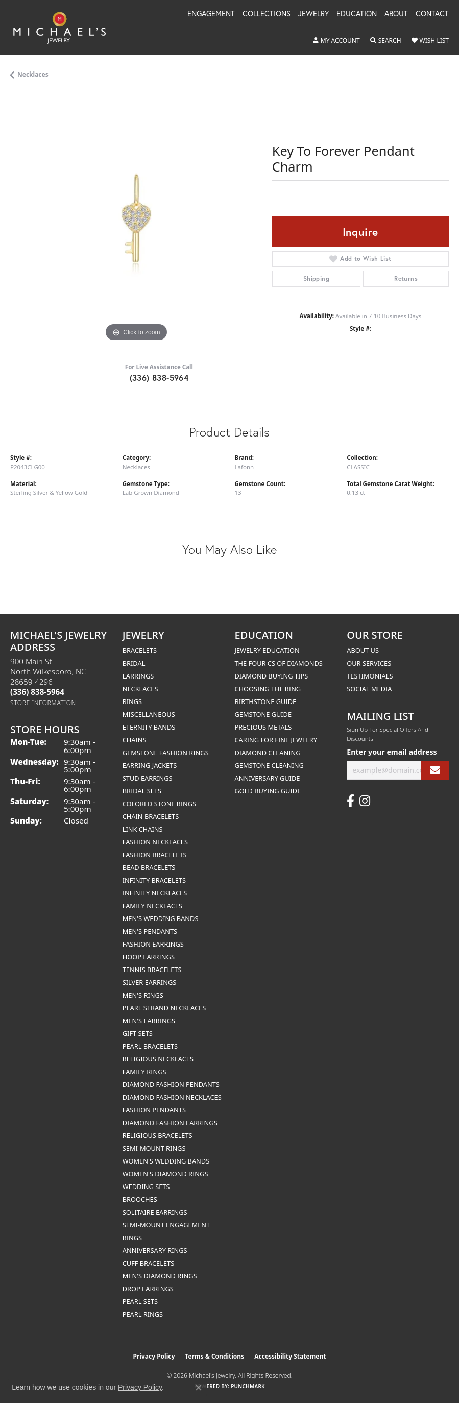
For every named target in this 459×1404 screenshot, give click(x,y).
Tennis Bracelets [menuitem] (152, 969)
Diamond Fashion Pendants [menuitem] (171, 1084)
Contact (432, 14)
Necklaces (33, 74)
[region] (136, 219)
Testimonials (370, 676)
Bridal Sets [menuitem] (142, 790)
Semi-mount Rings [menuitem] (154, 1148)
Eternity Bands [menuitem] (149, 727)
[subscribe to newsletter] (435, 770)
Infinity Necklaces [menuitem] (155, 893)
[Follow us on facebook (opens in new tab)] (350, 801)
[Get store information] (43, 702)
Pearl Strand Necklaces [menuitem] (164, 1007)
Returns (406, 278)
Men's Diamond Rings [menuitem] (160, 1275)
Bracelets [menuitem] (140, 650)
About (396, 14)
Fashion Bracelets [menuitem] (155, 854)
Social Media (369, 688)
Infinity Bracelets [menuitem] (154, 880)
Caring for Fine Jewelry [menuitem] (276, 739)
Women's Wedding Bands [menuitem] (166, 1161)
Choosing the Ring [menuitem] (268, 688)
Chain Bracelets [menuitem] (151, 816)
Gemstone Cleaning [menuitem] (269, 765)
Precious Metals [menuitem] (263, 727)
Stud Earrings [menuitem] (148, 778)
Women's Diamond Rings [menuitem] (165, 1173)
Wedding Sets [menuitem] (146, 1186)
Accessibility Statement (290, 1356)
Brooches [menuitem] (140, 1199)
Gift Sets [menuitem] (138, 1033)
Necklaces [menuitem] (140, 688)
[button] (336, 41)
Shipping (316, 278)
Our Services (369, 663)
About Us (363, 650)
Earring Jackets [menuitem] (150, 765)
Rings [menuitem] (132, 701)
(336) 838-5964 (159, 377)
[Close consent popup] (199, 1388)
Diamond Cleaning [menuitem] (268, 752)
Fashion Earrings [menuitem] (153, 944)
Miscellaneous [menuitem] (149, 714)
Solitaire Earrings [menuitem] (155, 1212)
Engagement (211, 14)
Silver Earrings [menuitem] (150, 982)
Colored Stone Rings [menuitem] (159, 803)
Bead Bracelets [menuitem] (149, 867)
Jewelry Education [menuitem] (267, 650)
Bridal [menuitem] (134, 663)
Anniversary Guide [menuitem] (267, 778)
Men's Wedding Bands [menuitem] (161, 918)
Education (356, 14)
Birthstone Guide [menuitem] (266, 701)
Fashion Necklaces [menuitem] (155, 841)
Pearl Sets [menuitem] (140, 1301)
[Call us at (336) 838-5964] (37, 692)
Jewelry (313, 14)
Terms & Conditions (214, 1356)
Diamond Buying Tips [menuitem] (271, 676)
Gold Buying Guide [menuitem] (268, 790)
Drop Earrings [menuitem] (148, 1288)
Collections (267, 14)
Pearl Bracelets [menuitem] (150, 1046)
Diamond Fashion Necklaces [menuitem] (172, 1097)
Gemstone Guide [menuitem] (263, 714)
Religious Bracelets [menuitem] (157, 1135)
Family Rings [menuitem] (144, 1071)
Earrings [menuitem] (138, 676)
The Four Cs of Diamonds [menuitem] (279, 663)
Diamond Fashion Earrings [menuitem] (170, 1122)
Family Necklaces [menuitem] (152, 905)
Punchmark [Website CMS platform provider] (248, 1386)
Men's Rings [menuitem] (143, 995)
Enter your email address (392, 752)
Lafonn (244, 467)
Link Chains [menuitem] (143, 829)
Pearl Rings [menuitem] (143, 1314)
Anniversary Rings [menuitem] (155, 1250)
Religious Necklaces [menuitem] (158, 1058)
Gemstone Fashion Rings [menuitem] (166, 752)
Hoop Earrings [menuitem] (149, 956)
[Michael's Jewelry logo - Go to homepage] (64, 27)
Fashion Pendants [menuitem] (154, 1110)
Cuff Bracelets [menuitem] (148, 1263)
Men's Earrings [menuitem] (149, 1020)
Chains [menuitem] (135, 739)
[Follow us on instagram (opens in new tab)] (364, 801)
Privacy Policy (154, 1356)
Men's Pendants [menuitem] (150, 931)
